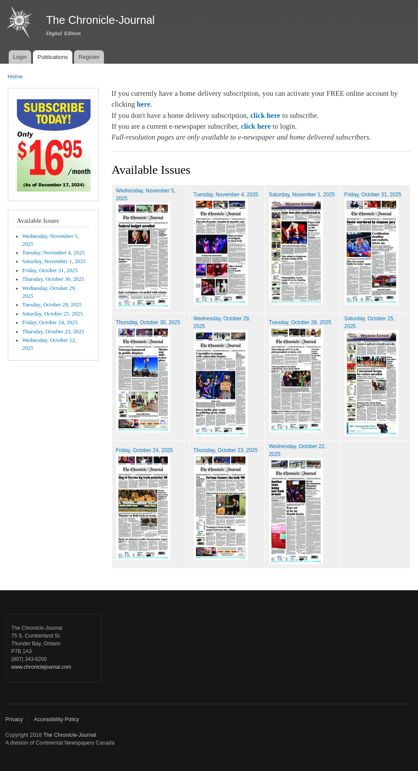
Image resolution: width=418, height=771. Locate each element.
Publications (52, 57)
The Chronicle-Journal (69, 735)
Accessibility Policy (56, 719)
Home (15, 76)
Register (88, 57)
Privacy (14, 719)
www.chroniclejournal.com (41, 667)
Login (20, 57)
